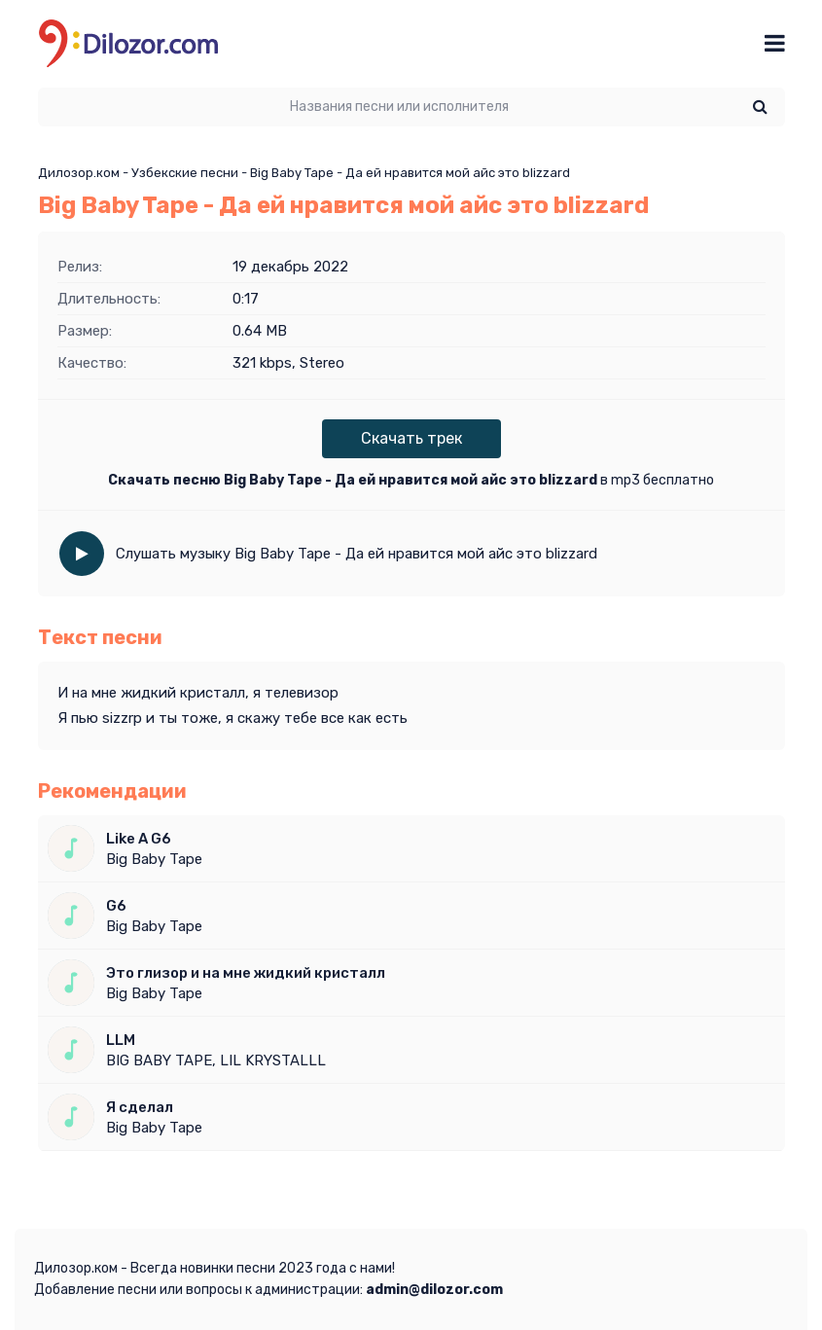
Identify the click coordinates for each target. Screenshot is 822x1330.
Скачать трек (411, 438)
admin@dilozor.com (434, 1289)
